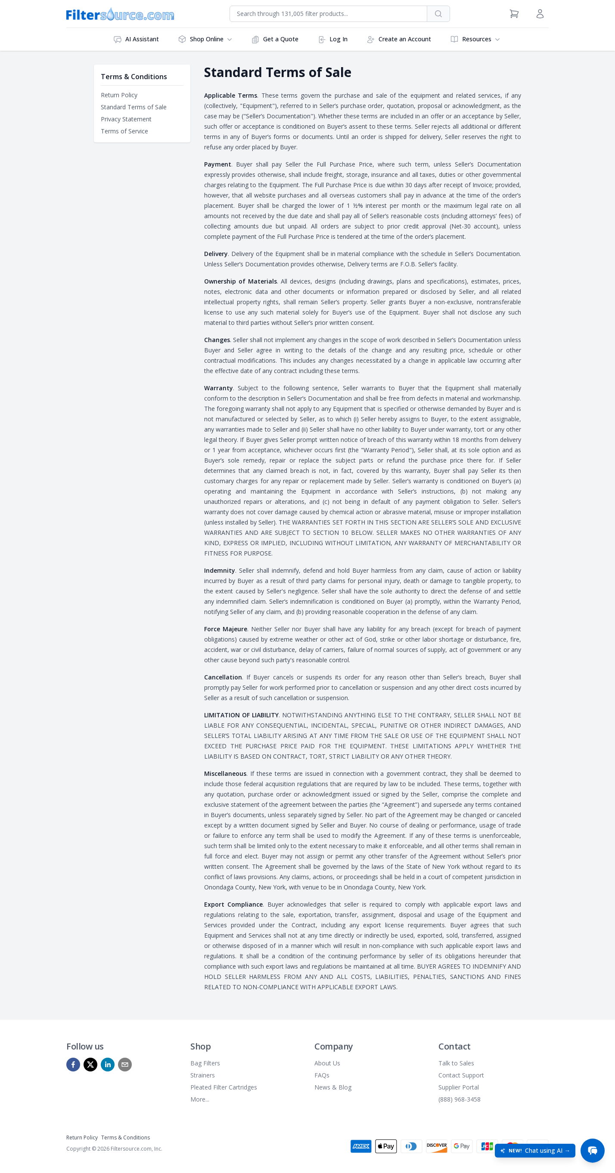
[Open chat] (593, 1151)
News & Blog (332, 1087)
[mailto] (125, 1064)
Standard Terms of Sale (134, 107)
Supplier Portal (458, 1087)
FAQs (321, 1075)
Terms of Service (124, 131)
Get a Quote (274, 39)
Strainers (202, 1075)
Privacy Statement (126, 119)
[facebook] (73, 1064)
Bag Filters (205, 1063)
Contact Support (461, 1075)
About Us (327, 1063)
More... (199, 1099)
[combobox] (328, 14)
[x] (90, 1064)
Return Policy (119, 95)
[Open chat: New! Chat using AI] (535, 1151)
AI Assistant (136, 39)
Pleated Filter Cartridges (223, 1087)
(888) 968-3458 (459, 1099)
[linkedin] (108, 1064)
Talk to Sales (456, 1063)
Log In (332, 39)
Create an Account (399, 39)
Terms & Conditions (125, 1137)
